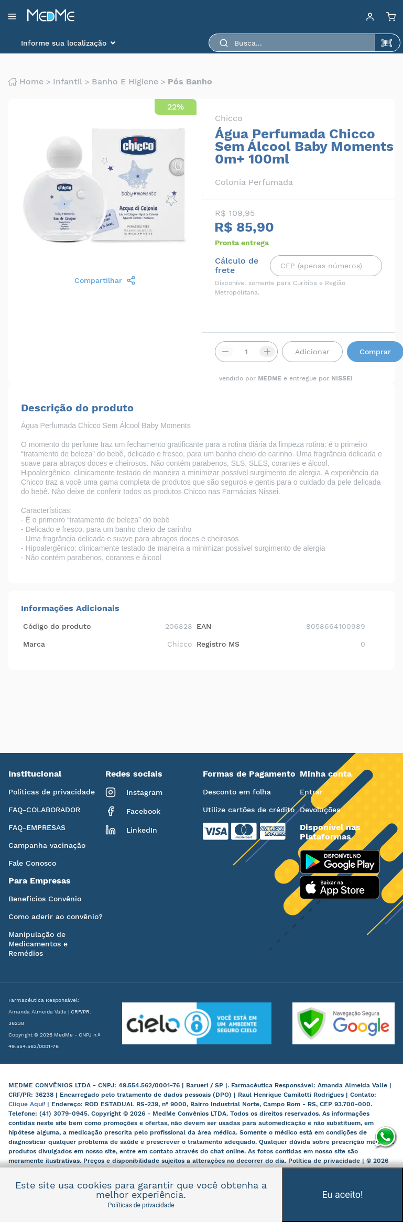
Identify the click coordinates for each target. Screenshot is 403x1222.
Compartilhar (105, 280)
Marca (34, 644)
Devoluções (320, 809)
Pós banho (190, 81)
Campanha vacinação (46, 845)
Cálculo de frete (236, 265)
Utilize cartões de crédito (249, 809)
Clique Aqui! (27, 1104)
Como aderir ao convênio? (55, 916)
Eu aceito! (342, 1194)
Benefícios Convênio (44, 898)
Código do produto (57, 626)
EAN (204, 626)
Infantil (67, 81)
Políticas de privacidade (51, 792)
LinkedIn (131, 830)
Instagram (133, 792)
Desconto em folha (237, 792)
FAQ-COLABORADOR (44, 809)
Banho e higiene (125, 81)
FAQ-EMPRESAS (37, 827)
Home (25, 81)
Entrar (311, 792)
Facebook (132, 811)
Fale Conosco (32, 863)
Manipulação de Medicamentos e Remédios (38, 943)
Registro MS (218, 644)
